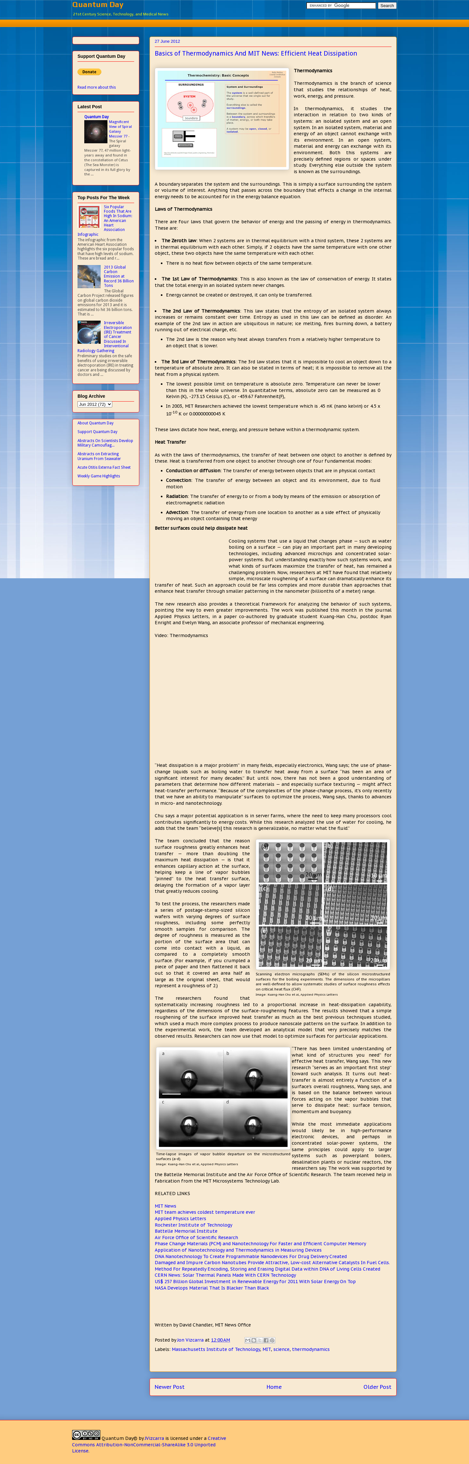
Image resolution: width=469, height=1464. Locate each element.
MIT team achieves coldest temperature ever (205, 1212)
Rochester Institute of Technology (193, 1225)
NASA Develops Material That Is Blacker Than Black (212, 1288)
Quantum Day (98, 4)
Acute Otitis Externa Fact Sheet (104, 467)
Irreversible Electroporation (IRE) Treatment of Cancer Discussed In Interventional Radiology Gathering (105, 337)
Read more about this (97, 87)
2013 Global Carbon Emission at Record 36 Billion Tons (119, 276)
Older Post (377, 1386)
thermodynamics (311, 1349)
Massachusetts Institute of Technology (216, 1349)
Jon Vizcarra (191, 1340)
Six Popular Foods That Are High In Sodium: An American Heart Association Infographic (105, 221)
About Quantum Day (96, 423)
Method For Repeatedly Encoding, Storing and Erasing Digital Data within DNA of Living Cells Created (267, 1269)
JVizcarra (154, 1438)
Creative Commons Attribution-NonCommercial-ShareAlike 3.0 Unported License (149, 1444)
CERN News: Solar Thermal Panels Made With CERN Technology (225, 1275)
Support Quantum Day (97, 432)
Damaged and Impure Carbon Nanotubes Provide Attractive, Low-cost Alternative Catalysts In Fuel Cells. (272, 1262)
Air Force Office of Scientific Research (196, 1237)
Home (274, 1386)
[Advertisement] (234, 22)
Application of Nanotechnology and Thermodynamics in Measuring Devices (238, 1250)
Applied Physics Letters (180, 1218)
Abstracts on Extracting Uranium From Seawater (99, 456)
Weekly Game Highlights (99, 476)
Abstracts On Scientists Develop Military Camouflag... (105, 443)
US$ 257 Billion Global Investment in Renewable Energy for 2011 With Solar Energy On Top (255, 1281)
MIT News (165, 1206)
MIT (266, 1349)
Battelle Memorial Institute (186, 1231)
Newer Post (170, 1386)
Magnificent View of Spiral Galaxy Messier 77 (120, 129)
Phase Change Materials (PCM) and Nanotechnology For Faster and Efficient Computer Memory (260, 1244)
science (281, 1349)
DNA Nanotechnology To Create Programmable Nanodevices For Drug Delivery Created (251, 1256)
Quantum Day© (119, 1438)
